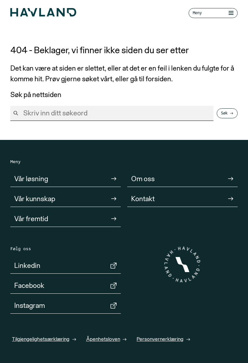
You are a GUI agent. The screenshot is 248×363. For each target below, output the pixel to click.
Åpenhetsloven (103, 339)
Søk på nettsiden (35, 95)
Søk (224, 113)
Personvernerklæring (160, 339)
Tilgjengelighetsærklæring (40, 339)
